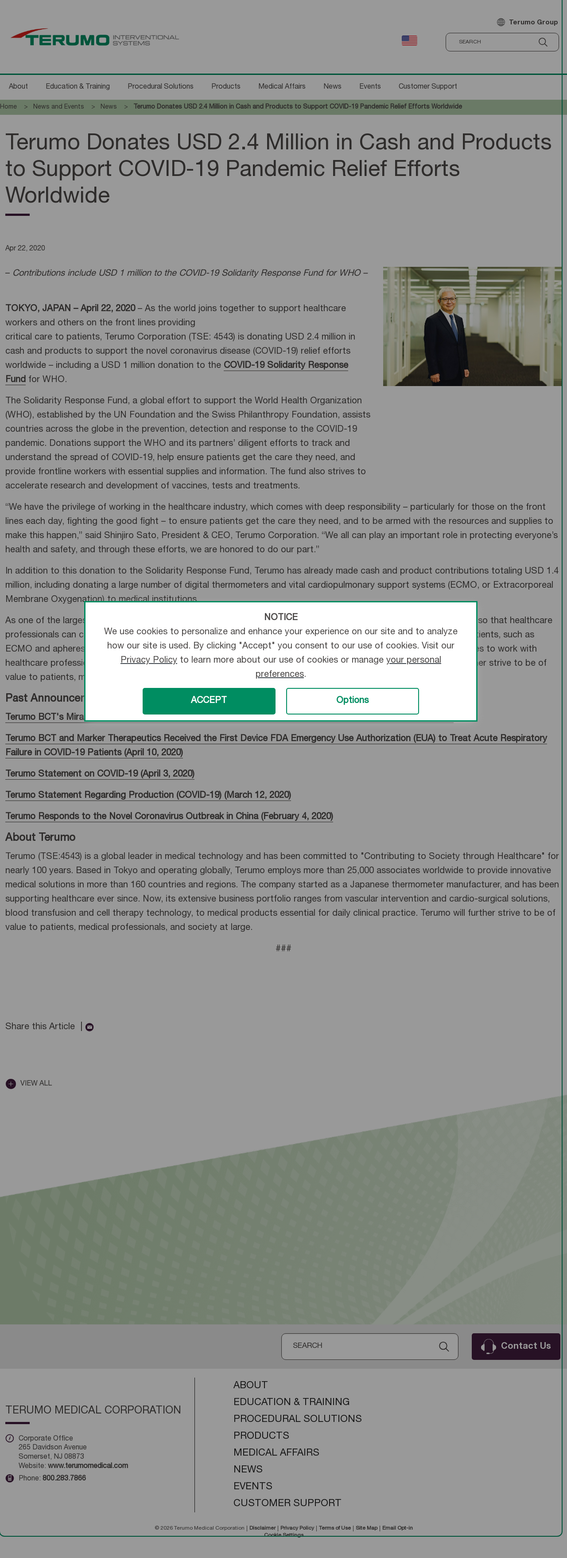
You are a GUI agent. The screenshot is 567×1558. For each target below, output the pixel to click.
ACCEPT (209, 701)
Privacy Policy (148, 660)
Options (352, 701)
